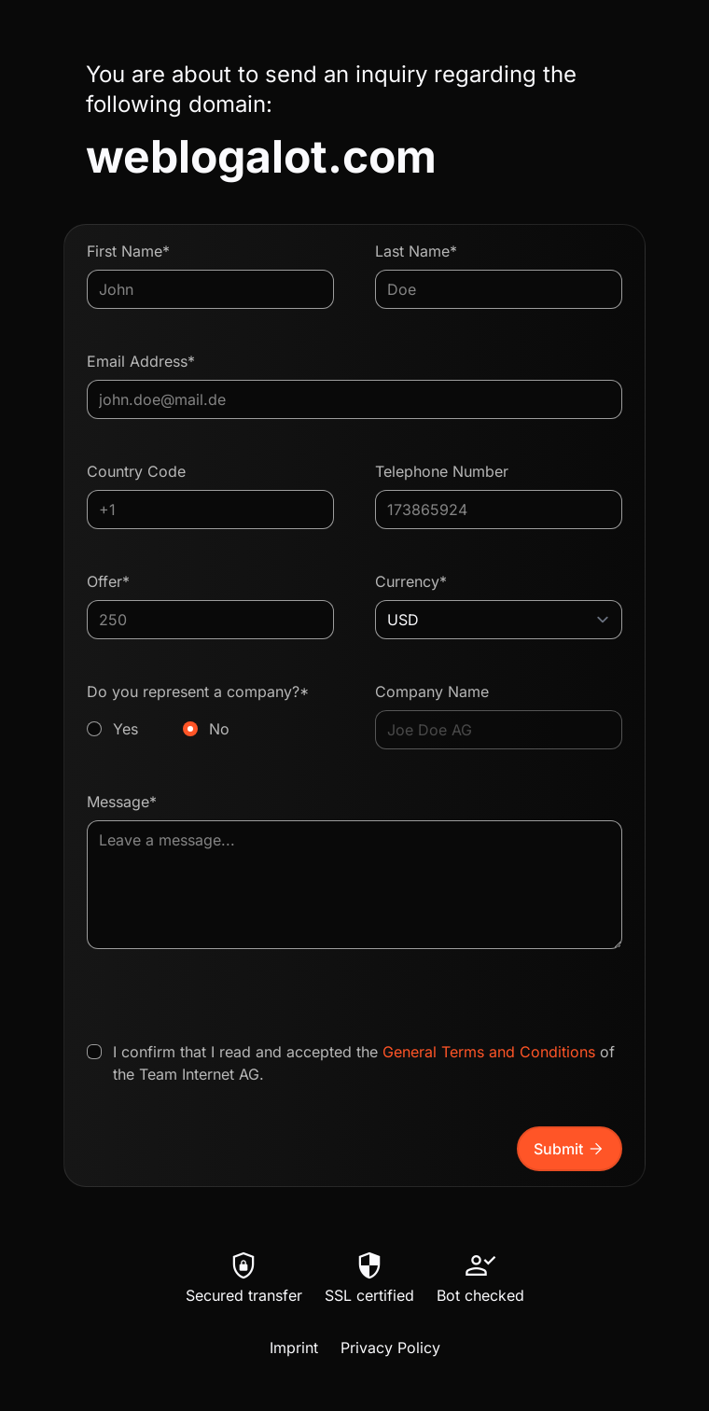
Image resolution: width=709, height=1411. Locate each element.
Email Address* (141, 361)
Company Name (432, 691)
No (219, 728)
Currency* (411, 581)
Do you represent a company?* (210, 711)
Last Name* (416, 251)
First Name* (128, 251)
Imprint (294, 1347)
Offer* (108, 581)
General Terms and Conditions (488, 1051)
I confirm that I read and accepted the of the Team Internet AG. (364, 1062)
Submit (569, 1149)
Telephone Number (441, 471)
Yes (125, 728)
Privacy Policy (390, 1347)
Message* (122, 801)
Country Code (136, 471)
